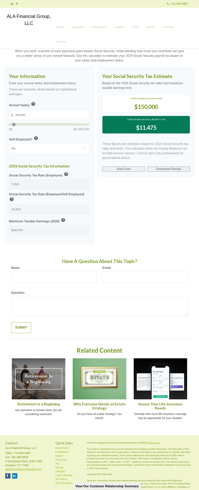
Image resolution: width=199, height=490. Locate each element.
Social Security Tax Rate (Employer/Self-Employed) (46, 182)
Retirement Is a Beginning (38, 389)
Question (17, 277)
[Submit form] (21, 312)
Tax (57, 448)
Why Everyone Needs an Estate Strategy (99, 391)
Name (15, 252)
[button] (83, 20)
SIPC (146, 468)
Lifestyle (60, 456)
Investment (62, 436)
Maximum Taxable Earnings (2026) (37, 206)
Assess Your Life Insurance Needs (160, 391)
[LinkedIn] (12, 4)
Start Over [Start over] (124, 151)
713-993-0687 (177, 3)
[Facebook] (17, 4)
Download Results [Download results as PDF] (168, 151)
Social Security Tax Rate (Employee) (39, 160)
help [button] (33, 88)
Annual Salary (22, 89)
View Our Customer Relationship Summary (107, 486)
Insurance (61, 444)
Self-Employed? (24, 124)
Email (106, 252)
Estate (59, 440)
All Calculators (64, 468)
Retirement (62, 433)
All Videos (61, 464)
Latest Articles (63, 460)
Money (59, 452)
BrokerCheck (154, 428)
